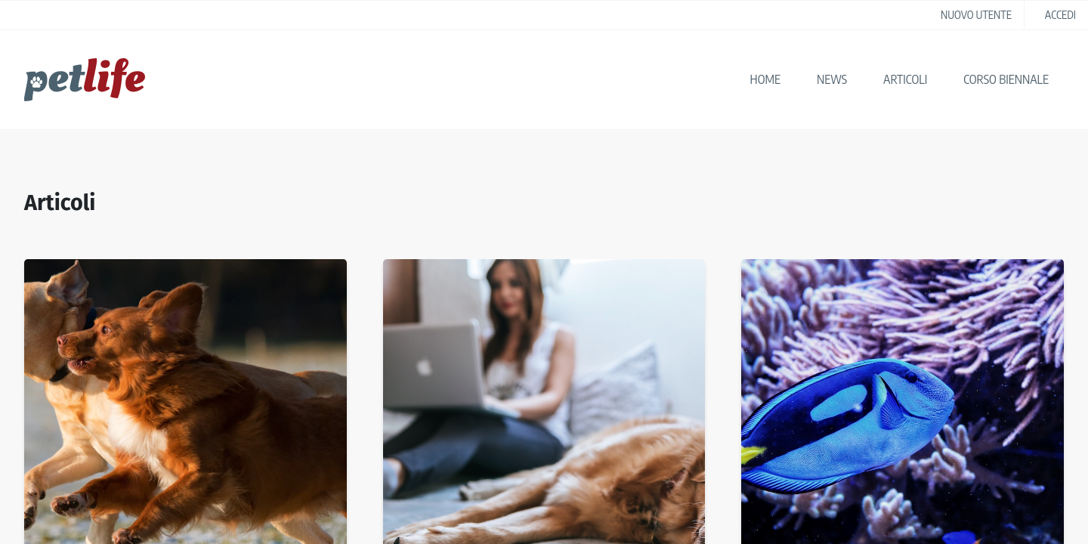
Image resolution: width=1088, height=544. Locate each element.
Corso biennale (1006, 79)
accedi (1060, 14)
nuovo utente (976, 14)
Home (765, 79)
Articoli (905, 79)
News (832, 79)
